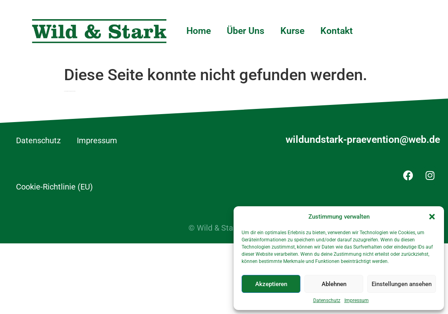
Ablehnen (334, 284)
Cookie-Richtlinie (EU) (54, 187)
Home (198, 31)
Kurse (292, 31)
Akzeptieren (271, 284)
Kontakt (336, 31)
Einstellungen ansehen (402, 284)
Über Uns (245, 31)
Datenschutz (326, 300)
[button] (432, 217)
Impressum (356, 300)
